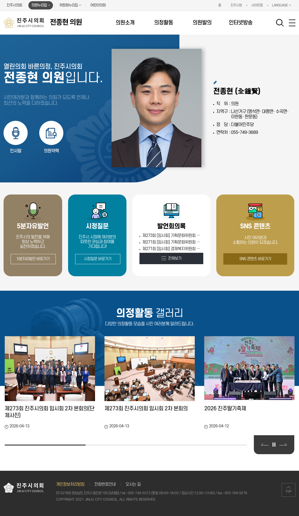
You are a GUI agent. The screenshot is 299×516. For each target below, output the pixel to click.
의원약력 (51, 151)
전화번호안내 (105, 484)
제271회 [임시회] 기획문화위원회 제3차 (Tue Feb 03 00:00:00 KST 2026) (172, 242)
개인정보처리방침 (70, 484)
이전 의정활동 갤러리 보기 (265, 444)
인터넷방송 (240, 23)
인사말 (15, 151)
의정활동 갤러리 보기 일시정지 (274, 445)
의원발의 (202, 23)
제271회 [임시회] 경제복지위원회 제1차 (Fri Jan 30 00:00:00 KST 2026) (172, 249)
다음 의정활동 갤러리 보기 (283, 444)
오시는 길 (133, 484)
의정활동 (163, 23)
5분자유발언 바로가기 (33, 259)
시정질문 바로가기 (97, 259)
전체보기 (174, 258)
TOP (289, 491)
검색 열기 (280, 23)
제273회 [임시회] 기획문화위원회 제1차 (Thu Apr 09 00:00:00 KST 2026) (172, 235)
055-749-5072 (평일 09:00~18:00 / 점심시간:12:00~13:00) (171, 493)
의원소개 (125, 23)
